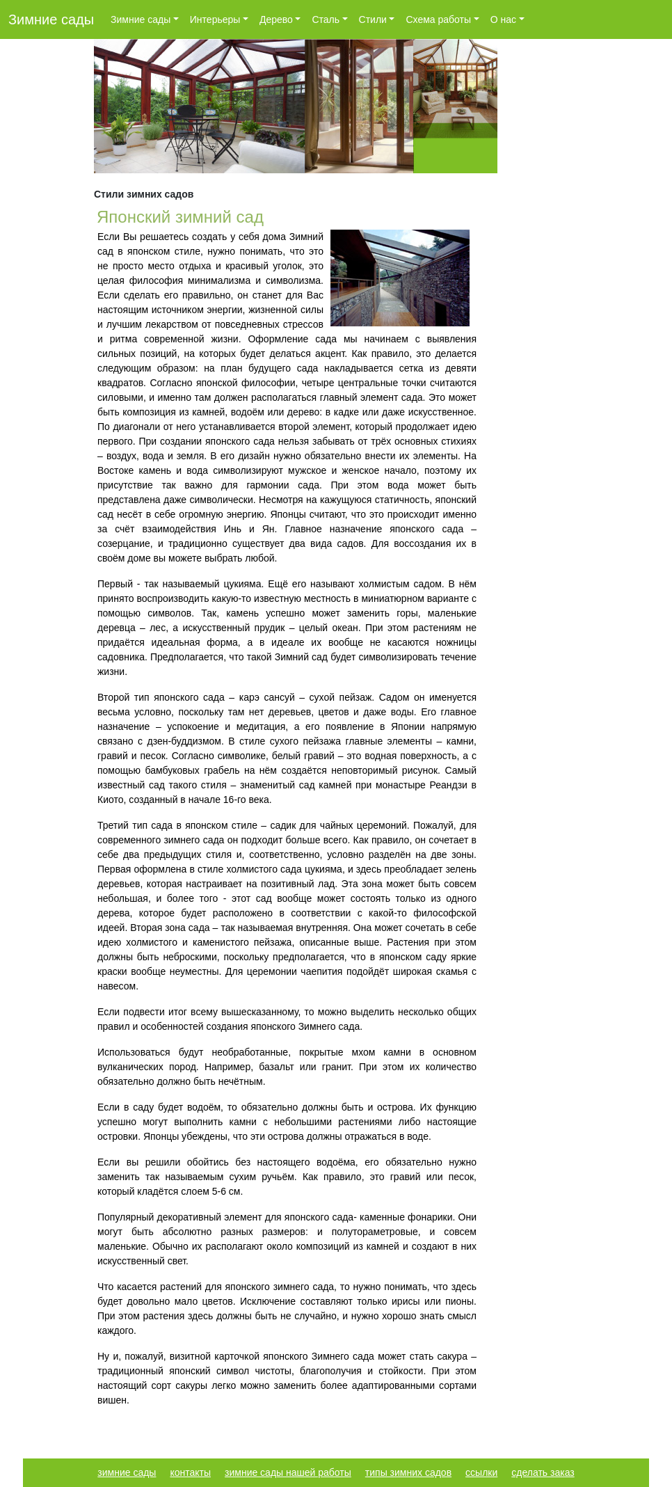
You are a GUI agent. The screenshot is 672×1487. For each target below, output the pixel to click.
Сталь (325, 19)
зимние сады (126, 1472)
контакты (190, 1472)
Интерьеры (215, 19)
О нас (503, 19)
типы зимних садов (408, 1472)
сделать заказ (542, 1472)
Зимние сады (51, 19)
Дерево (276, 19)
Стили (373, 19)
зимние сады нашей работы (288, 1472)
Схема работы (438, 19)
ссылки (481, 1472)
